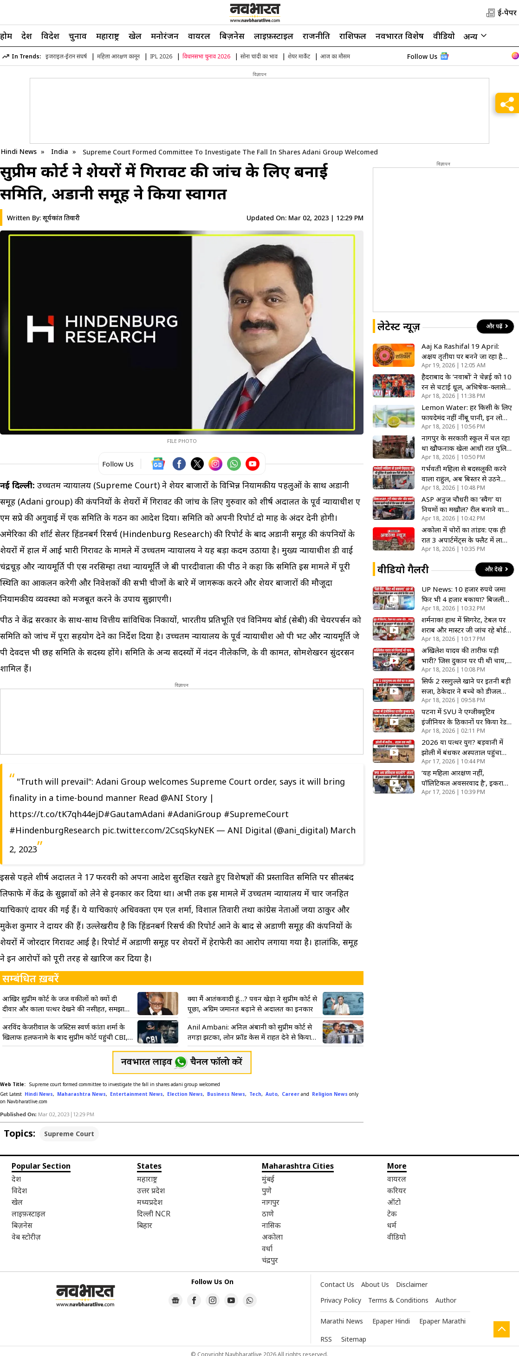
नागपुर (270, 1202)
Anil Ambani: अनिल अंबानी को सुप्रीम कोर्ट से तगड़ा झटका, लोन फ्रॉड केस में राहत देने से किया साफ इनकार (250, 1032)
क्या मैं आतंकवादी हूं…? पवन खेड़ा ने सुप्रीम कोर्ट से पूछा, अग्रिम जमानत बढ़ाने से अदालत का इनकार (252, 1003)
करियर (396, 1190)
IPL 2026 (161, 56)
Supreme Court (69, 1133)
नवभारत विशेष (400, 35)
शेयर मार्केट (299, 56)
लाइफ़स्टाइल (273, 35)
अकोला (272, 1237)
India (60, 151)
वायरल (199, 35)
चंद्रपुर (270, 1260)
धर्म (391, 1225)
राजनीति (316, 35)
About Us (375, 1284)
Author (445, 1300)
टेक (392, 1214)
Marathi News (341, 1321)
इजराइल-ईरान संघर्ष (66, 56)
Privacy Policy (340, 1300)
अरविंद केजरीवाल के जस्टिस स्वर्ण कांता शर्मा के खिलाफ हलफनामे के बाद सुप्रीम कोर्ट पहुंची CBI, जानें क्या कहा (65, 1032)
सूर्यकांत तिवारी (61, 217)
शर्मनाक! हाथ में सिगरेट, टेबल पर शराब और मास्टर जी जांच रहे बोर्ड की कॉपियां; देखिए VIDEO (464, 625)
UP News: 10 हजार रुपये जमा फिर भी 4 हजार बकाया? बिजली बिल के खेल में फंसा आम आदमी (464, 594)
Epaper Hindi (391, 1321)
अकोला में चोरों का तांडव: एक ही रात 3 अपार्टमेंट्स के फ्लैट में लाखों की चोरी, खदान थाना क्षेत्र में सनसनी (466, 535)
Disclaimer (412, 1284)
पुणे (267, 1190)
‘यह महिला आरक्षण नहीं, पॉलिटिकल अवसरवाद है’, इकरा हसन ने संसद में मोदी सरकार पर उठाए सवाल (462, 778)
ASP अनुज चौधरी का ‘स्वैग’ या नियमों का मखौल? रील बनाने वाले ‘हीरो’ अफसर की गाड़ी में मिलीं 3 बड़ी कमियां (465, 504)
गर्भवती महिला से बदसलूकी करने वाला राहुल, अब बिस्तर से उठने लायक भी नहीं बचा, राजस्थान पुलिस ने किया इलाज (464, 474)
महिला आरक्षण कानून (118, 56)
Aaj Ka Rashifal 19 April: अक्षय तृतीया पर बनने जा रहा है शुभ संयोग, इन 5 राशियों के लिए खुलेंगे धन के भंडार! (463, 351)
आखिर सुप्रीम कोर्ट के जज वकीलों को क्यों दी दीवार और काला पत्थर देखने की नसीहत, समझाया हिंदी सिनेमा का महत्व (66, 1004)
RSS (326, 1339)
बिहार (144, 1225)
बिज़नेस (232, 35)
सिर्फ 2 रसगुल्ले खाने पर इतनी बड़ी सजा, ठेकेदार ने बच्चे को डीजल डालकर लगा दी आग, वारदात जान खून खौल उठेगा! (466, 686)
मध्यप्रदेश (149, 1202)
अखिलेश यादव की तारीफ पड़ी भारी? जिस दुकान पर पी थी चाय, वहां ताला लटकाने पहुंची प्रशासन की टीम (464, 655)
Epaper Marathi (442, 1321)
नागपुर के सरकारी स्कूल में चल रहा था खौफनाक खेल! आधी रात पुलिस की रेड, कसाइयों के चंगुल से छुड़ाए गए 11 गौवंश (466, 443)
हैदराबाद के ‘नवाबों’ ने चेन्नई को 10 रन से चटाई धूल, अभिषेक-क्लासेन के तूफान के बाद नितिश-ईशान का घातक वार (467, 382)
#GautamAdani (134, 813)
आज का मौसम (335, 56)
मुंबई (268, 1179)
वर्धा (267, 1248)
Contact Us (337, 1284)
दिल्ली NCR (153, 1214)
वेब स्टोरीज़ (26, 1237)
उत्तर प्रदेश (151, 1190)
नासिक (271, 1225)
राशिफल (352, 35)
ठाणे (268, 1214)
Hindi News (19, 151)
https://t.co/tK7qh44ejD (56, 813)
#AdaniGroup (194, 813)
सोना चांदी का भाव (259, 56)
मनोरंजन (165, 35)
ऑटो (394, 1202)
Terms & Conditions (398, 1300)
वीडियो (444, 35)
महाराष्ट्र (107, 35)
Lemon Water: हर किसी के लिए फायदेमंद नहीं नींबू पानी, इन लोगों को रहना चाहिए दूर (467, 412)
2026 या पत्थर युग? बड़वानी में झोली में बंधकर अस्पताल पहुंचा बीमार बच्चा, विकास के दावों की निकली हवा (463, 747)
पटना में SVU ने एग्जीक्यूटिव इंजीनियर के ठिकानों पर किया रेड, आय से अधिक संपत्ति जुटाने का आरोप (465, 717)
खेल (135, 35)
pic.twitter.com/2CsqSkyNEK (158, 830)
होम (6, 35)
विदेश (50, 35)
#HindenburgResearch (54, 830)
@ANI (172, 797)
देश (26, 35)
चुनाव (78, 35)
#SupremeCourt (256, 813)
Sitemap (353, 1339)
